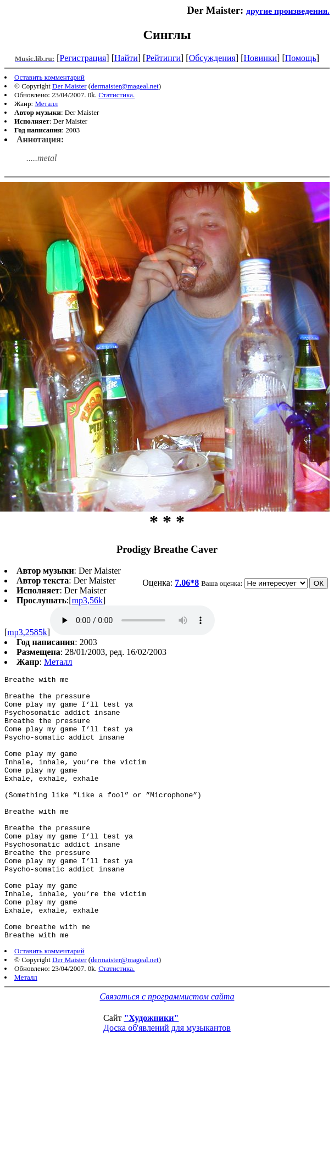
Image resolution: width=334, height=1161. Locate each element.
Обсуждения (212, 58)
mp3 (132, 620)
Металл (46, 103)
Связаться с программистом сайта (167, 1049)
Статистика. (116, 95)
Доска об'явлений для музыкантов (167, 1080)
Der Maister (69, 86)
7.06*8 (187, 582)
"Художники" (151, 1070)
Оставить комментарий (49, 77)
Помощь (300, 58)
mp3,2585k (27, 632)
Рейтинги (163, 58)
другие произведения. (288, 10)
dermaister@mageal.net (125, 86)
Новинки (260, 58)
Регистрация (83, 58)
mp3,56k (87, 600)
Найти (126, 58)
